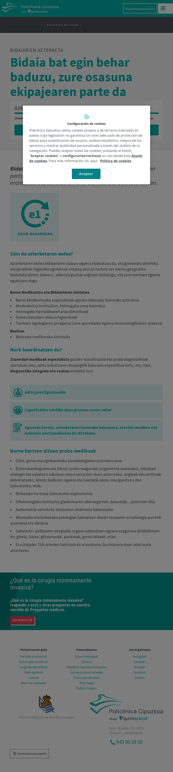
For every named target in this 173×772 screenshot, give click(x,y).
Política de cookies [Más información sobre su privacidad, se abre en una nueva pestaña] (115, 161)
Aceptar (86, 173)
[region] (86, 144)
